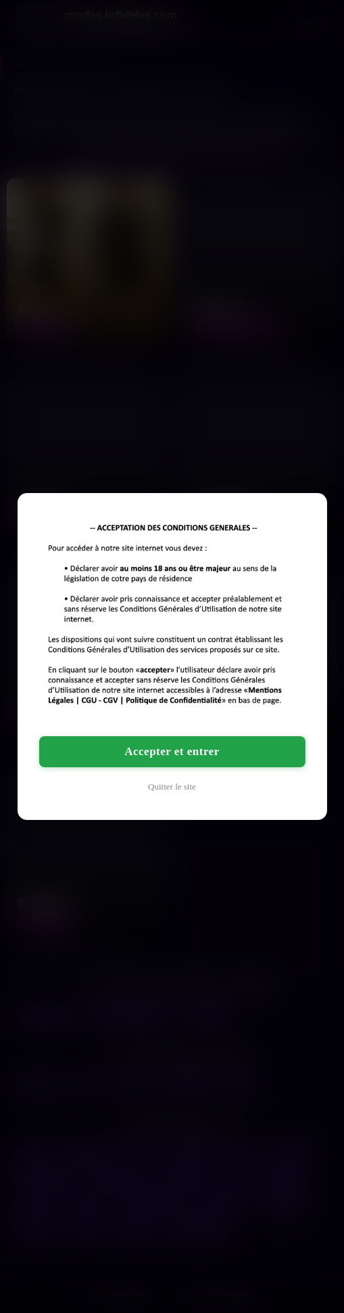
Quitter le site (172, 786)
